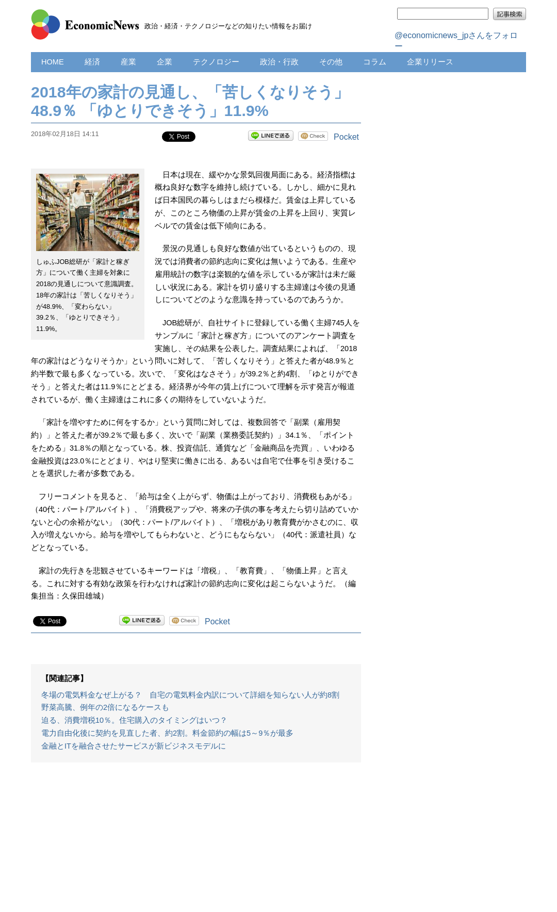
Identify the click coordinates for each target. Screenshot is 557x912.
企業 (164, 62)
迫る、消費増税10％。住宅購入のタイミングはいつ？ (134, 720)
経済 (92, 62)
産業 (128, 62)
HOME (52, 62)
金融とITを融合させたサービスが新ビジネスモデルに (133, 746)
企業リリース (430, 62)
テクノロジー (216, 62)
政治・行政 (279, 62)
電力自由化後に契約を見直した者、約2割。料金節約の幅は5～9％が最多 (167, 733)
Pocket (346, 136)
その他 (330, 62)
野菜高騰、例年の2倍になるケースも (105, 707)
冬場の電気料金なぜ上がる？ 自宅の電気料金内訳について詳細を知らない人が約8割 (190, 695)
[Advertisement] (196, 842)
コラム (374, 62)
